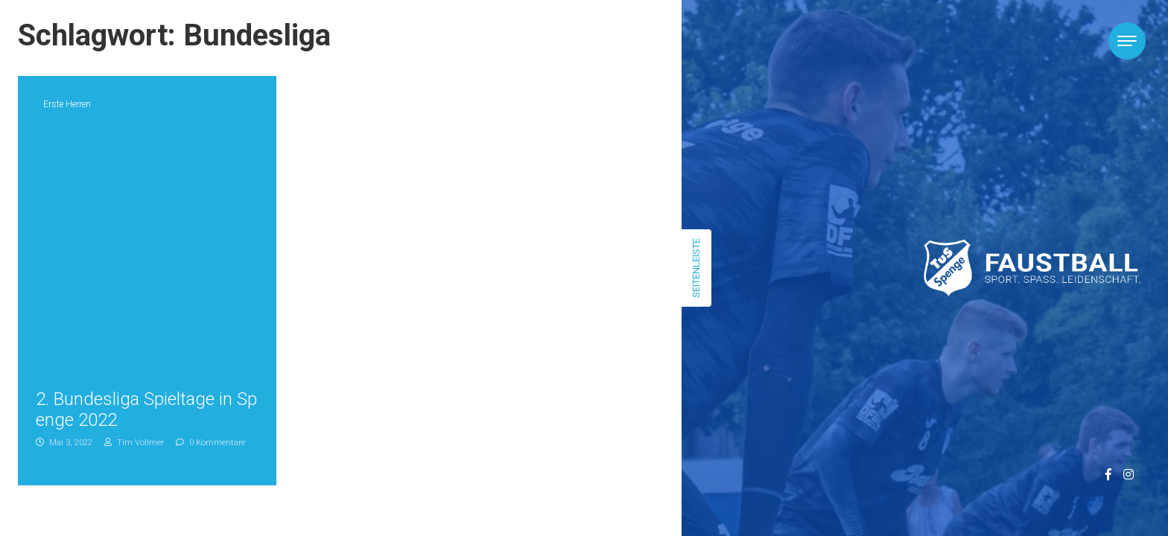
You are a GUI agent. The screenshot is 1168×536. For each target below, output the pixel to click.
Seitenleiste (696, 268)
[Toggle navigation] (1127, 41)
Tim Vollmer (134, 442)
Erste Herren (67, 104)
